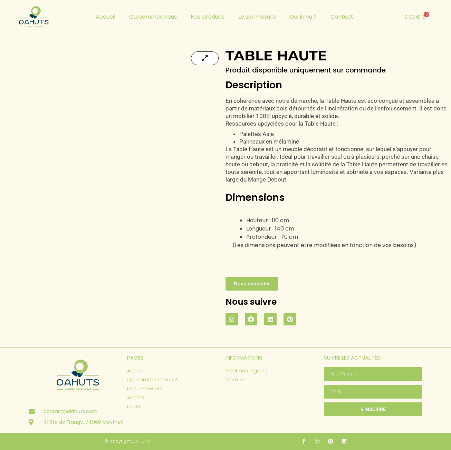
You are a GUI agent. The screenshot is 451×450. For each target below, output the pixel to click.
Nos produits (207, 17)
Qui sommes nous (153, 17)
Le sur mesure (257, 17)
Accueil (105, 17)
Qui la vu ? (303, 17)
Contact (341, 17)
